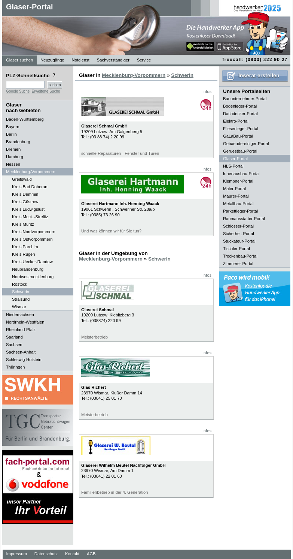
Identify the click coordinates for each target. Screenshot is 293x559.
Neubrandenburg (27, 269)
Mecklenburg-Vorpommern (133, 75)
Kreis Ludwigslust (28, 209)
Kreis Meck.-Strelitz (30, 216)
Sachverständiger (113, 60)
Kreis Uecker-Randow (32, 261)
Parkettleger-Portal (240, 211)
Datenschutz (46, 554)
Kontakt (72, 554)
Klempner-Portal (238, 181)
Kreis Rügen (23, 254)
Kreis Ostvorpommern (32, 239)
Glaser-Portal (29, 7)
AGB (91, 554)
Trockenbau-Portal (240, 256)
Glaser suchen (19, 60)
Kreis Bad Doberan (30, 186)
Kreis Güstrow (25, 201)
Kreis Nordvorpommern (33, 231)
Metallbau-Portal (238, 203)
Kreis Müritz (23, 224)
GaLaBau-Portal (238, 136)
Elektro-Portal (235, 121)
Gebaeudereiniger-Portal (246, 143)
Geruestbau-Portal (240, 151)
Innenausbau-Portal (241, 173)
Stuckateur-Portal (239, 241)
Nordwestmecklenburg (33, 276)
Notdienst (80, 60)
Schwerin (20, 291)
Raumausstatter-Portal (244, 218)
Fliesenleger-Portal (240, 128)
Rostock (19, 284)
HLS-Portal (233, 166)
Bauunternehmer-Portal (244, 98)
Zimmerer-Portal (238, 263)
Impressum (16, 554)
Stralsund (21, 299)
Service (144, 60)
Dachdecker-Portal (240, 113)
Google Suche (18, 91)
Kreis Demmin (25, 194)
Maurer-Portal (235, 196)
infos (206, 91)
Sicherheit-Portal (238, 233)
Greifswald (22, 179)
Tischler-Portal (236, 248)
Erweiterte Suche (45, 91)
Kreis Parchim (25, 246)
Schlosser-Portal (238, 226)
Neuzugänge (52, 60)
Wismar (19, 306)
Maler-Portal (234, 188)
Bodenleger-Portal (240, 106)
